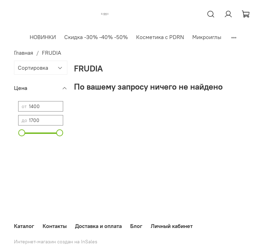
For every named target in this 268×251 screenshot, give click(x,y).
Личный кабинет (172, 225)
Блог (136, 225)
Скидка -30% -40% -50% (96, 36)
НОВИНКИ (43, 36)
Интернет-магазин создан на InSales (55, 241)
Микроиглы (206, 36)
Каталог (24, 225)
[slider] (21, 133)
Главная (23, 52)
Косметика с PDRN (160, 36)
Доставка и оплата (98, 225)
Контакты (55, 225)
